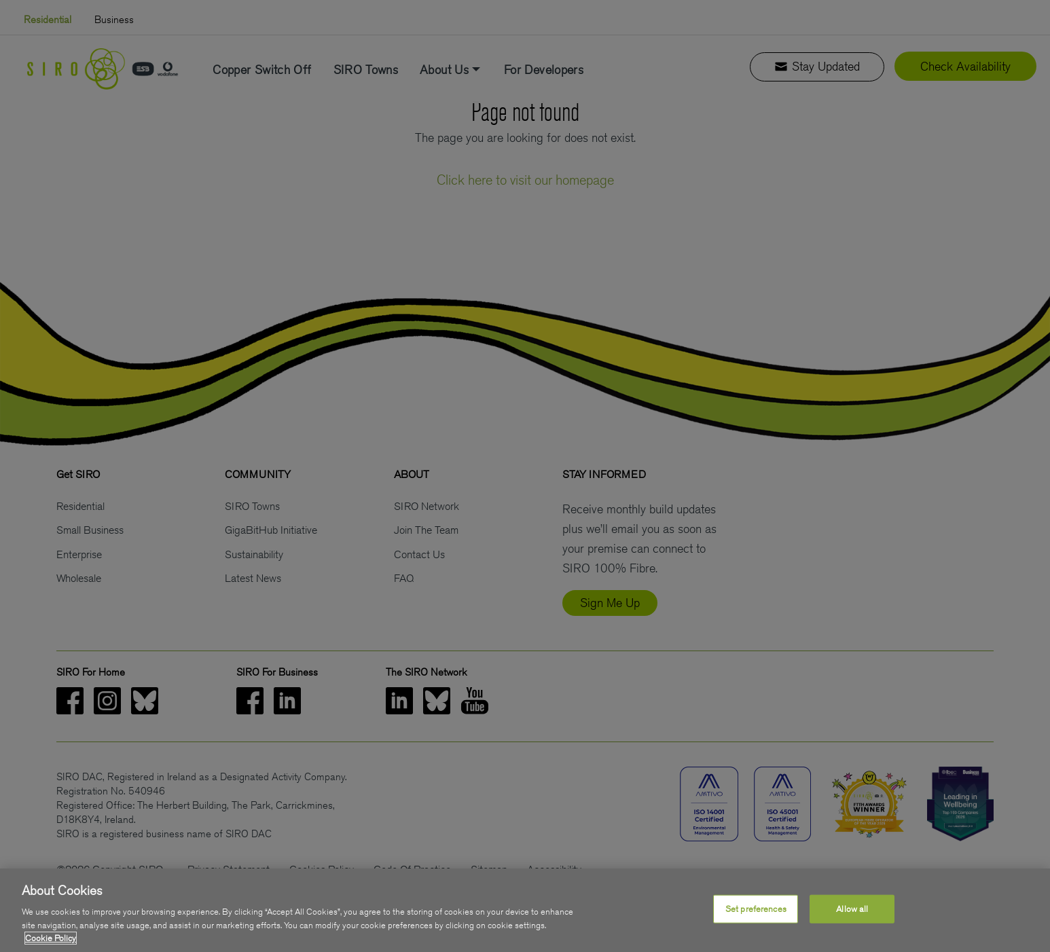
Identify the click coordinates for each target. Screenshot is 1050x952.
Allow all (852, 909)
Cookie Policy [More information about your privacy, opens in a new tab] (50, 939)
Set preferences (755, 909)
